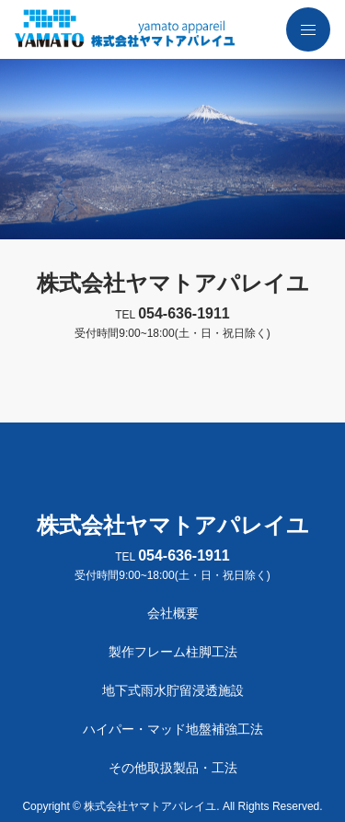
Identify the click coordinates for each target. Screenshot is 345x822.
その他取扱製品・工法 (173, 767)
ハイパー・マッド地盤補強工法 (173, 729)
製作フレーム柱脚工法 (173, 651)
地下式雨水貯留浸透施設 (173, 690)
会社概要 (173, 613)
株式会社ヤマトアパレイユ (173, 283)
